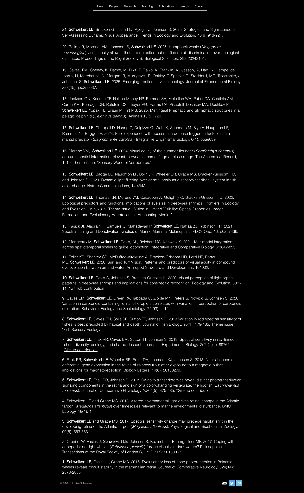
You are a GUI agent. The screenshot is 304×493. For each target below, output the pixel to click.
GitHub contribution (87, 288)
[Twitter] (232, 483)
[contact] (224, 483)
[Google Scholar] (239, 483)
